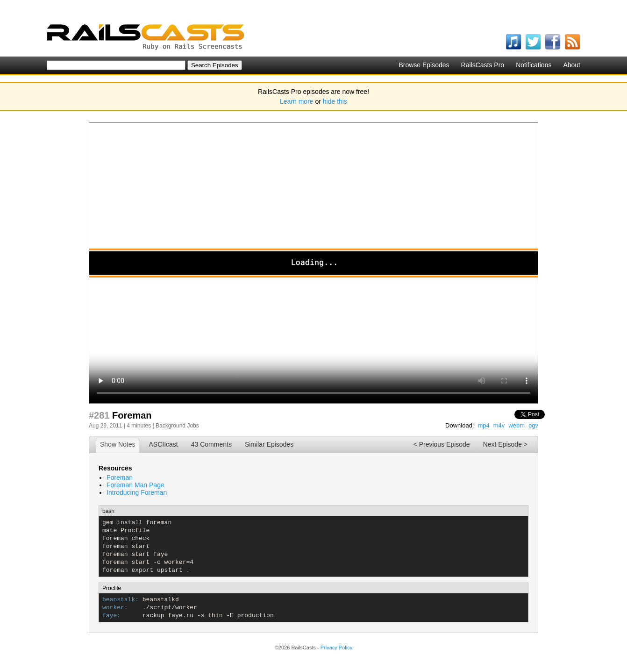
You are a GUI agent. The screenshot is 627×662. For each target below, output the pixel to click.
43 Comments (211, 444)
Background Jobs (177, 425)
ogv (533, 425)
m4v (499, 425)
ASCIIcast (163, 444)
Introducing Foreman (137, 492)
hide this (335, 101)
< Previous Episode (441, 444)
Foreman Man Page (135, 485)
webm (516, 425)
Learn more (297, 101)
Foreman (120, 477)
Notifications (533, 65)
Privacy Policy (336, 647)
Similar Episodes (269, 444)
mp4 (483, 425)
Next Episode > (505, 444)
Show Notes (117, 444)
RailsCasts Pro (483, 65)
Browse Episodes (424, 65)
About (571, 65)
